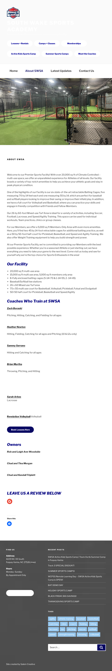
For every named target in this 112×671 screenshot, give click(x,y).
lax (62, 629)
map (33, 562)
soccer (82, 629)
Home (14, 71)
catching (54, 624)
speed (52, 634)
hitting (93, 624)
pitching (71, 629)
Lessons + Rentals (19, 43)
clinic (64, 624)
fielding (83, 624)
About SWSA (34, 71)
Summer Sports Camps (57, 53)
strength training (66, 634)
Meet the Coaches (87, 53)
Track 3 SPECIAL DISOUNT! (61, 565)
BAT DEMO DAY (55, 585)
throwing (82, 634)
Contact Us (86, 71)
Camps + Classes (47, 43)
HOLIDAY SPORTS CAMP (60, 590)
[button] (9, 523)
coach (73, 624)
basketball (93, 618)
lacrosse (53, 629)
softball (92, 629)
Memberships (74, 43)
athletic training (66, 618)
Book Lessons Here (20, 429)
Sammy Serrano (16, 345)
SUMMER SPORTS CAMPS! (61, 571)
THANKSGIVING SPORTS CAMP (63, 601)
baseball (81, 618)
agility (52, 618)
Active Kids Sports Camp (23, 53)
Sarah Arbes (14, 396)
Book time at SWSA (20, 593)
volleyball (94, 634)
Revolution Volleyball (18, 416)
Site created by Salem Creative (20, 664)
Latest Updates (61, 71)
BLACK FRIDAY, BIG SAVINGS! (62, 596)
